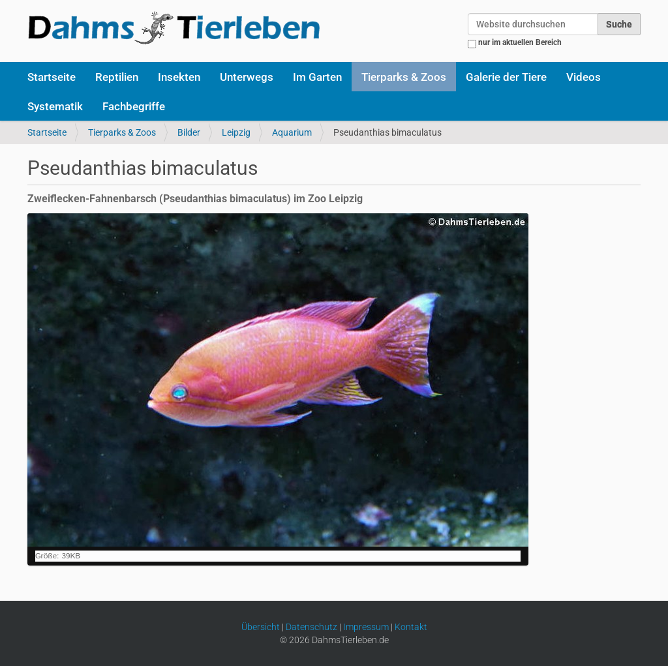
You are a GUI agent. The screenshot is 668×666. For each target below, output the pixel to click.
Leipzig (236, 132)
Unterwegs (246, 76)
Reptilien (116, 76)
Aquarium (292, 132)
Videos (583, 76)
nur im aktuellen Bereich (520, 42)
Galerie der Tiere (506, 76)
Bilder (188, 132)
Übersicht (260, 627)
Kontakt (411, 627)
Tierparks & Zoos (403, 76)
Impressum (366, 627)
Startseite (51, 76)
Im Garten (317, 76)
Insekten (179, 76)
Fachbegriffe (133, 106)
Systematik (55, 106)
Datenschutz (311, 627)
